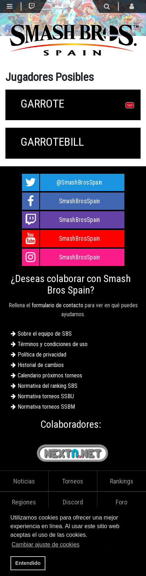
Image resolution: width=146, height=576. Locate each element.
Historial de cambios (41, 365)
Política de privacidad (42, 354)
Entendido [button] (27, 563)
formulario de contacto (57, 305)
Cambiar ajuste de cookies (46, 544)
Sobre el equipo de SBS (45, 333)
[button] (83, 545)
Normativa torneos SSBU (46, 396)
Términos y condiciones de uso (53, 344)
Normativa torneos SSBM (46, 406)
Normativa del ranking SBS (48, 385)
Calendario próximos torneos (50, 375)
